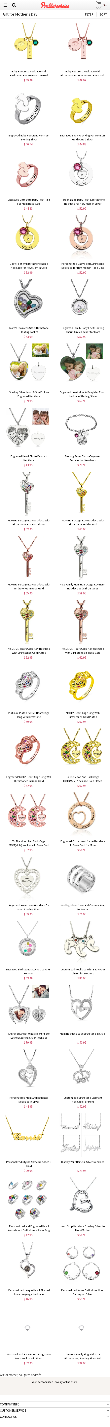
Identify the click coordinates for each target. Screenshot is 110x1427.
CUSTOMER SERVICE (13, 1410)
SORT (103, 14)
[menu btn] (5, 5)
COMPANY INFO (9, 1404)
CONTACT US (8, 1417)
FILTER (89, 14)
